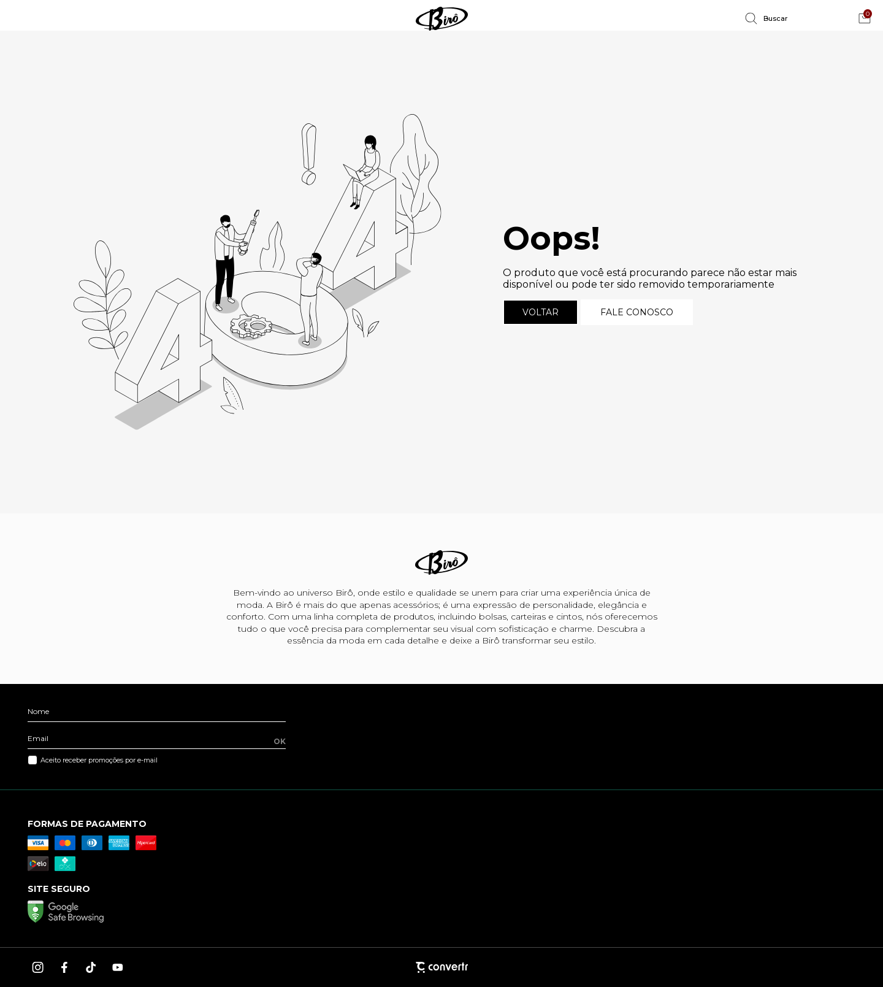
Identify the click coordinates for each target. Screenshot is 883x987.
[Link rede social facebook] (65, 967)
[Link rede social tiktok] (91, 967)
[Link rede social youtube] (118, 967)
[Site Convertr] (441, 967)
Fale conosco (636, 312)
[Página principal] (441, 18)
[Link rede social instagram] (39, 967)
